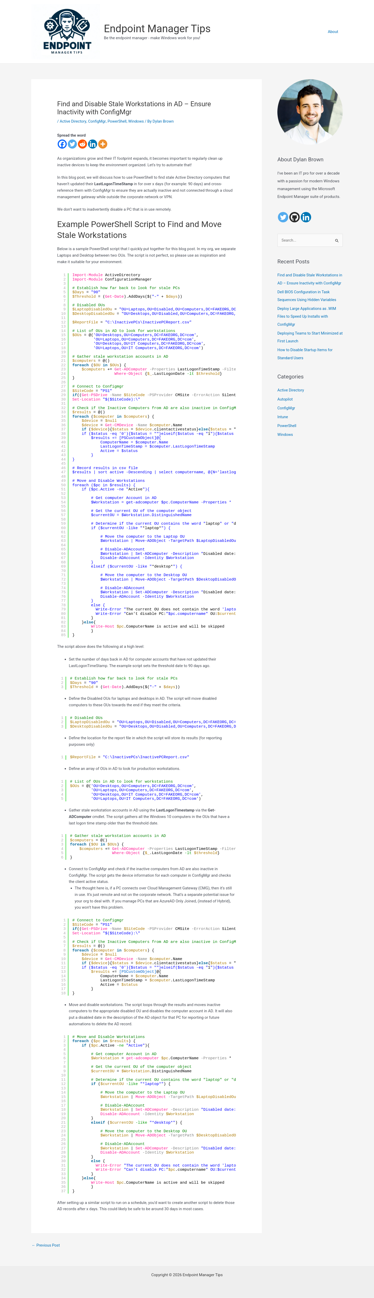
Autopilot (285, 406)
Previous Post (46, 1245)
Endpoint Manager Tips (157, 29)
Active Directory (73, 121)
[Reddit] (82, 144)
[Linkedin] (92, 144)
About (334, 31)
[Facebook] (62, 144)
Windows (137, 121)
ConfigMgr (97, 121)
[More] (102, 144)
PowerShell (118, 121)
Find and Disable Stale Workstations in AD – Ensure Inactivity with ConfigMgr (308, 283)
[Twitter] (72, 144)
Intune (282, 423)
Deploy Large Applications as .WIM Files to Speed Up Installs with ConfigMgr (307, 324)
